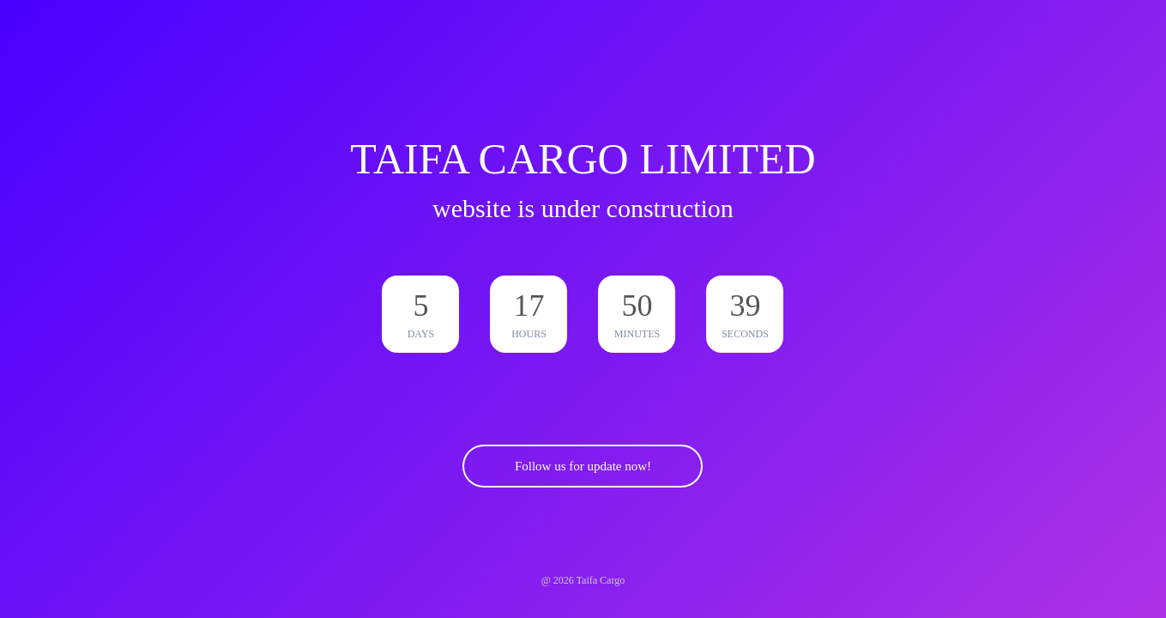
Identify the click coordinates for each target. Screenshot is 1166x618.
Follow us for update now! (583, 466)
